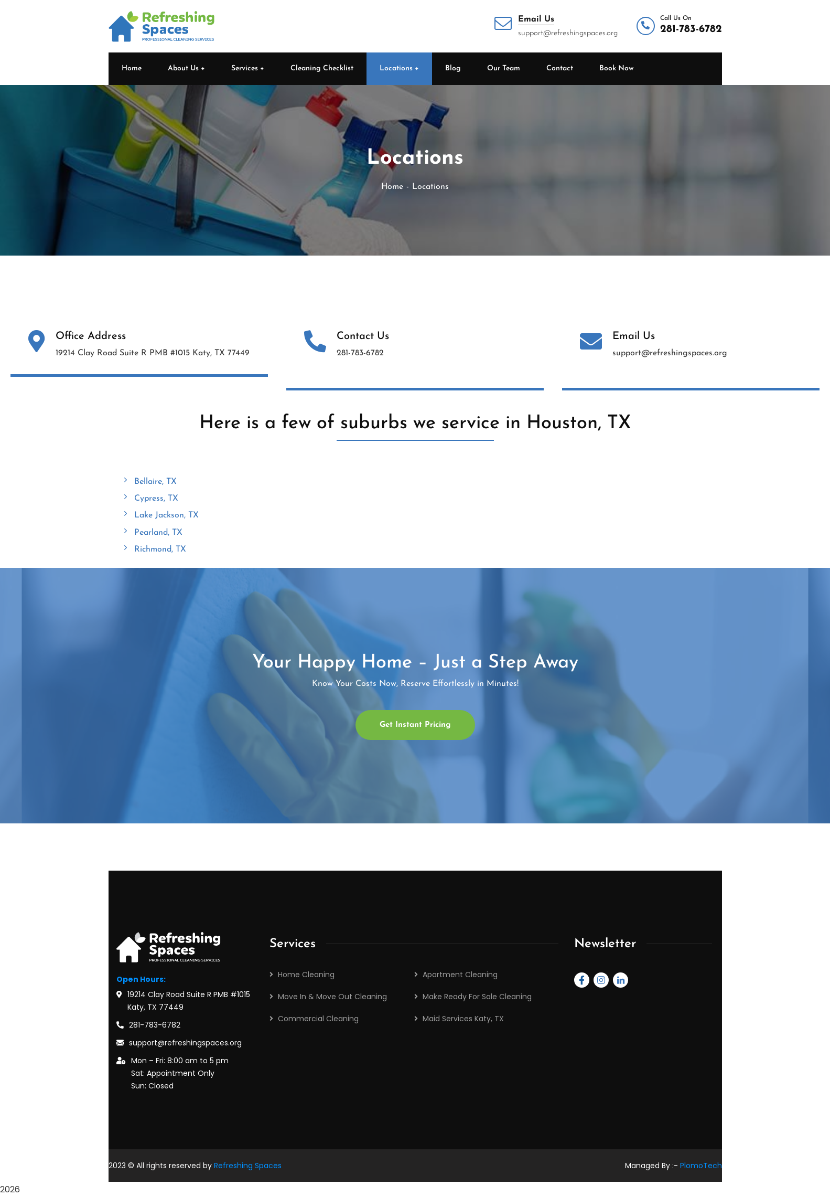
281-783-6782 (691, 29)
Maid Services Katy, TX (463, 1018)
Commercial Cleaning (318, 1018)
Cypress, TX (150, 498)
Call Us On (676, 18)
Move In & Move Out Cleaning (332, 996)
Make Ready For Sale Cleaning (477, 996)
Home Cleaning (306, 974)
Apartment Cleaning (460, 974)
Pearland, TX (152, 532)
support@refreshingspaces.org (185, 1043)
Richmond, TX (154, 549)
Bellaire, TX (149, 481)
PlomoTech (701, 1165)
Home (392, 187)
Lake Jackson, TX (160, 514)
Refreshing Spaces (248, 1165)
